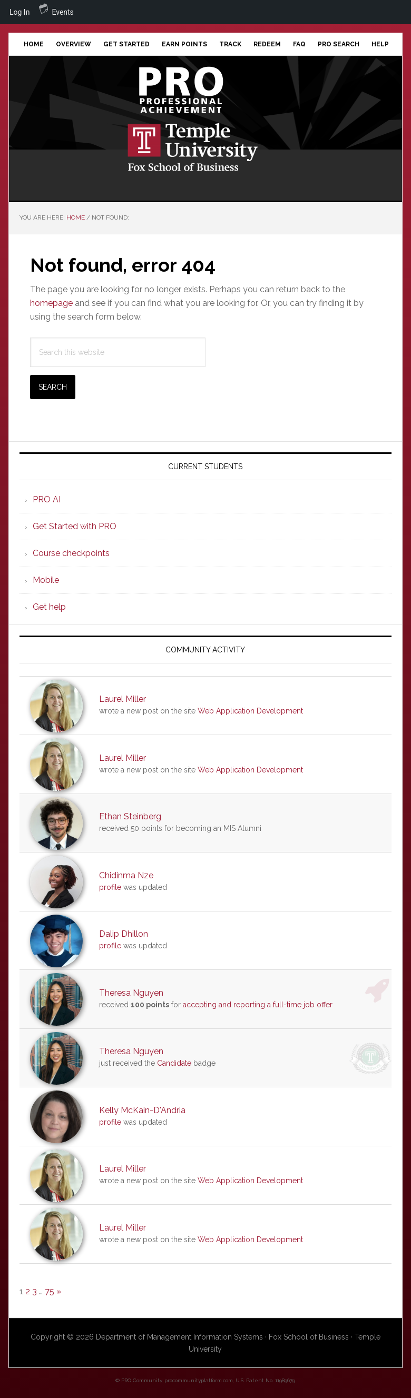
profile (110, 887)
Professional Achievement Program (206, 90)
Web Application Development (250, 711)
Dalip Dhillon (123, 934)
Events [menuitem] (56, 8)
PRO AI (47, 499)
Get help (49, 607)
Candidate (174, 1063)
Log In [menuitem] (19, 12)
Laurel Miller (122, 699)
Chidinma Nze (126, 875)
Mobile (46, 580)
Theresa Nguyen (131, 993)
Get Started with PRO (74, 526)
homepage (51, 303)
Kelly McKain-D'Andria (142, 1110)
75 (49, 1291)
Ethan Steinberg (130, 816)
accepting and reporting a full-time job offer (257, 1004)
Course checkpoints (71, 553)
